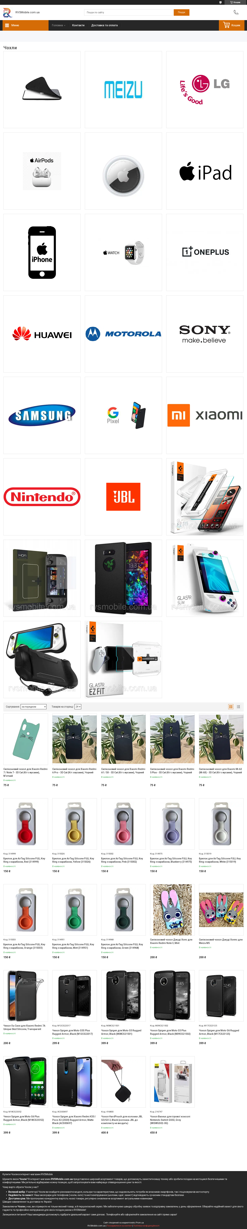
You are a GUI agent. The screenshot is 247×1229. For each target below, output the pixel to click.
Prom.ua (140, 1223)
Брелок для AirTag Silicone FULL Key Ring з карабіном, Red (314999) (24, 860)
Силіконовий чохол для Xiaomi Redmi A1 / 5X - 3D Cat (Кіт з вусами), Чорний (123, 771)
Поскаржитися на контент (119, 1226)
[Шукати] (181, 12)
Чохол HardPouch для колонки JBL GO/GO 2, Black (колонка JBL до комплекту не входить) (121, 1120)
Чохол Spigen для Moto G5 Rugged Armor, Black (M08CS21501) (121, 1032)
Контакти (78, 25)
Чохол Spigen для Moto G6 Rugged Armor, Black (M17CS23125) (219, 1032)
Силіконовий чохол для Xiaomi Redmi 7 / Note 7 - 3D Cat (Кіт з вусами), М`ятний (25, 772)
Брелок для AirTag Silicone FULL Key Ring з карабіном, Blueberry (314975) (171, 860)
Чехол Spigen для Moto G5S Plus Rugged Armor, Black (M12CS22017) (72, 1032)
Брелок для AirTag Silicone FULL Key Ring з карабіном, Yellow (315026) (73, 860)
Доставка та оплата (104, 25)
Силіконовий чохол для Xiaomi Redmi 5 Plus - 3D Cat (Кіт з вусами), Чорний (172, 771)
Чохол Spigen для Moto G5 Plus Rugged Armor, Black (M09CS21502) (170, 1032)
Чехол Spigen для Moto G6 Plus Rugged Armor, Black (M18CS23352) (23, 1118)
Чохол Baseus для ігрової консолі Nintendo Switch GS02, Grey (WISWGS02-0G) (170, 1120)
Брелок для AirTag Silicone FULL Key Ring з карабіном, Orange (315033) (24, 946)
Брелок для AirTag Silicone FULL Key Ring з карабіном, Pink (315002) (122, 860)
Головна (57, 25)
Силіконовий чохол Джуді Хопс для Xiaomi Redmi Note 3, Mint (171, 941)
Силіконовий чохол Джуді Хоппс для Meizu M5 (221, 941)
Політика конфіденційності (146, 1226)
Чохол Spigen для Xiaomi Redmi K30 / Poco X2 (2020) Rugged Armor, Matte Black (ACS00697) (74, 1120)
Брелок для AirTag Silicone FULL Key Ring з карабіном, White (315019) (220, 860)
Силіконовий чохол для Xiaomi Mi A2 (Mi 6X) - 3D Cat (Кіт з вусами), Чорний (220, 771)
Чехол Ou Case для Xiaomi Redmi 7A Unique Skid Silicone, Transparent (24, 1027)
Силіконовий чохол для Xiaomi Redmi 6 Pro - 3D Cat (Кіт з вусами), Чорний (74, 771)
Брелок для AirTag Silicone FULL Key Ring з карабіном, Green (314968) (122, 946)
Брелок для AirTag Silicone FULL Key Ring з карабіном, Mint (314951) (73, 946)
